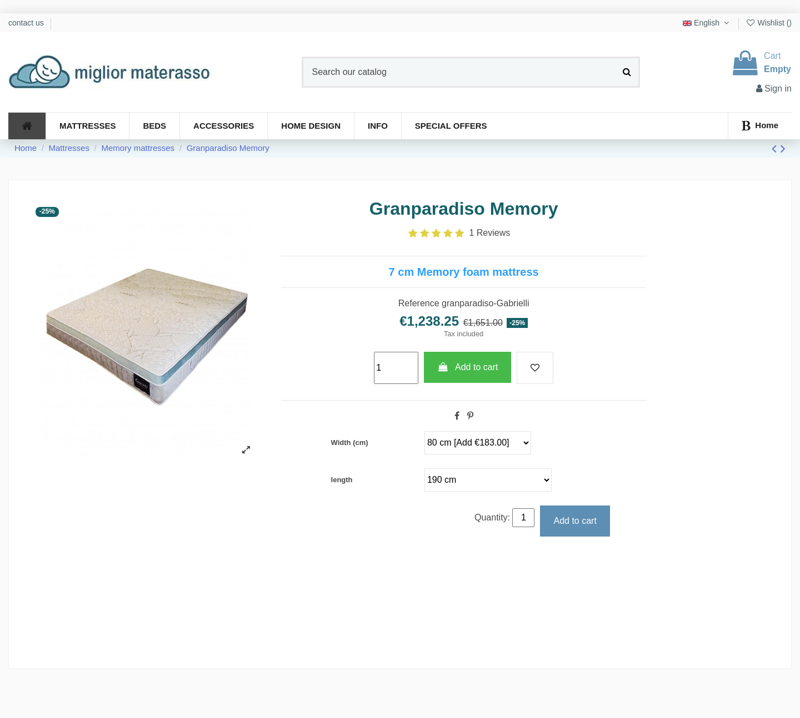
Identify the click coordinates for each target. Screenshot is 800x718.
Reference (418, 303)
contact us (27, 22)
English (707, 22)
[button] (377, 126)
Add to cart (467, 367)
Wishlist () (769, 22)
